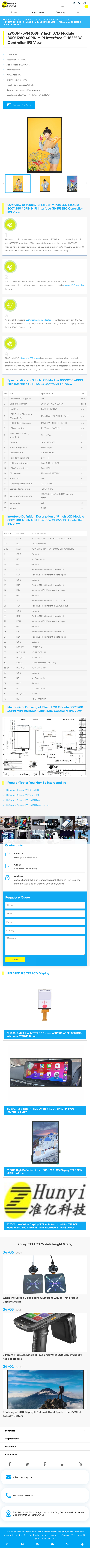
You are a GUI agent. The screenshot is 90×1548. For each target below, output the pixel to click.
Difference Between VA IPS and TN (20, 790)
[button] (6, 183)
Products (15, 12)
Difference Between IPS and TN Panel (21, 800)
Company (60, 12)
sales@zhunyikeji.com (23, 857)
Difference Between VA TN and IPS (20, 795)
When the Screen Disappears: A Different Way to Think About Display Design (40, 1302)
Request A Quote (18, 105)
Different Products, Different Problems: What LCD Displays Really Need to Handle (42, 1359)
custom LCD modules (71, 285)
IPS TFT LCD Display (62, 19)
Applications (37, 12)
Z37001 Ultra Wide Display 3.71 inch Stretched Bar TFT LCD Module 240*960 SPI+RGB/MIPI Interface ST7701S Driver (42, 1224)
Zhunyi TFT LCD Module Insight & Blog (45, 1242)
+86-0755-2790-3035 (23, 868)
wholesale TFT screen (27, 358)
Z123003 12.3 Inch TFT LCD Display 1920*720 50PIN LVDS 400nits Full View (40, 1108)
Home (8, 19)
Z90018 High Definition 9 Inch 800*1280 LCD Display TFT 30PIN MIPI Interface (44, 1169)
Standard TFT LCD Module (37, 19)
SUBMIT (17, 959)
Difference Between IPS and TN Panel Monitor (25, 805)
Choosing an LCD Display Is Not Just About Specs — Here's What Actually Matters (42, 1416)
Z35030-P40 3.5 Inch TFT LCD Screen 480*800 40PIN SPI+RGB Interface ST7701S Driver (44, 1032)
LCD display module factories (37, 320)
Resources (10, 1446)
